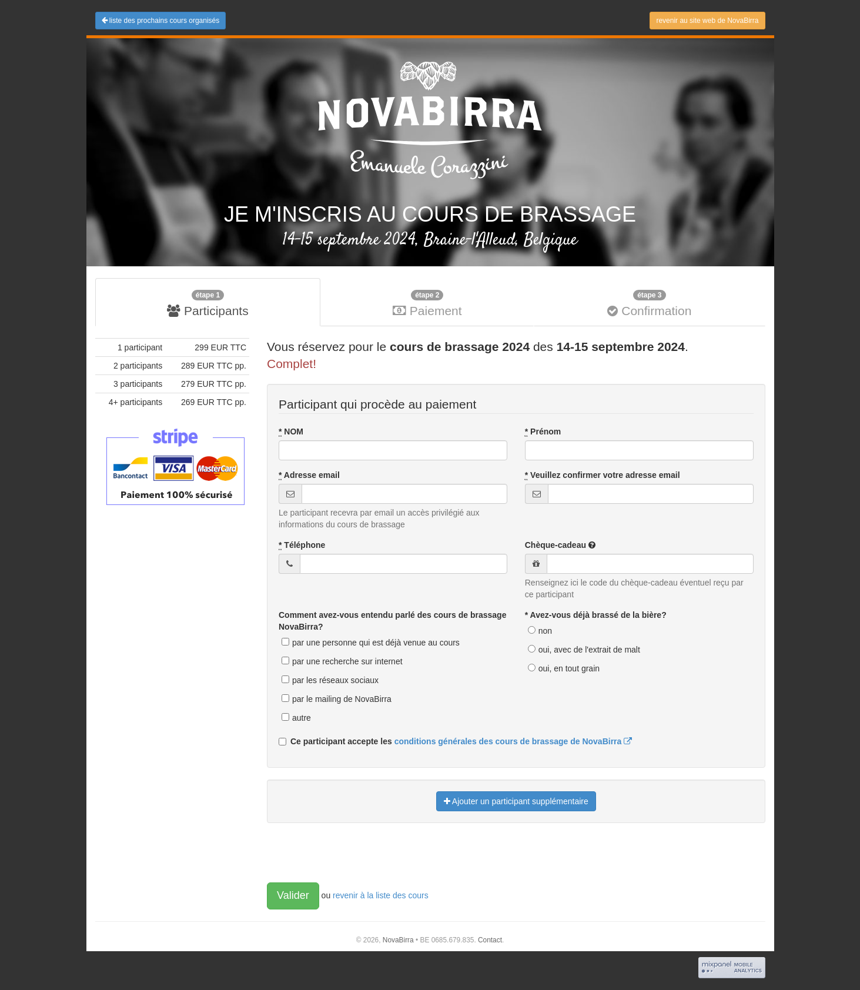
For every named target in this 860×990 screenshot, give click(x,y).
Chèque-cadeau (560, 545)
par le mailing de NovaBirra (341, 699)
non (545, 631)
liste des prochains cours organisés (161, 20)
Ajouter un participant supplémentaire (516, 801)
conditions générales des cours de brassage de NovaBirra (513, 741)
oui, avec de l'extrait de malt (589, 649)
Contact (490, 940)
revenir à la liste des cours (381, 895)
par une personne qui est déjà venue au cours (376, 642)
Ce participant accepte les (455, 741)
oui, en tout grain (569, 668)
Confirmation (649, 303)
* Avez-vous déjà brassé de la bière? (596, 615)
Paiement (427, 303)
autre (301, 718)
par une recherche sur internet (347, 661)
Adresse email (309, 475)
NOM (291, 432)
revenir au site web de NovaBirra (707, 20)
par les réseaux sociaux (335, 680)
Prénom (543, 432)
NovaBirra (398, 940)
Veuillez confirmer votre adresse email (602, 475)
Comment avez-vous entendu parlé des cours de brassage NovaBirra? (392, 620)
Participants (208, 303)
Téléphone (302, 545)
